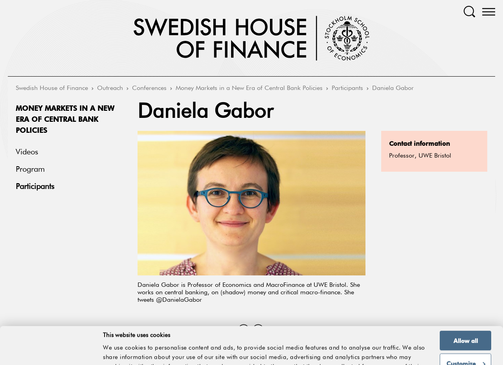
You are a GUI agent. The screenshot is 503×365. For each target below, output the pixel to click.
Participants (347, 88)
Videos (27, 152)
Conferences (149, 88)
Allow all (465, 305)
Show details (406, 341)
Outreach (110, 88)
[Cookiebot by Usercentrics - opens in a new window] (51, 354)
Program (30, 169)
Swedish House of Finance (52, 88)
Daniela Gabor (393, 88)
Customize (465, 328)
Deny (465, 350)
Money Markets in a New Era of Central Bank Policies (249, 88)
